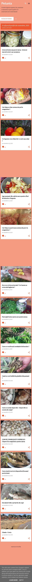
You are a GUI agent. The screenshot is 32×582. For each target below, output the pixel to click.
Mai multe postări (16, 546)
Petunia (6, 3)
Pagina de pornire (6, 18)
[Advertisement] (16, 75)
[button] (29, 58)
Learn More (13, 580)
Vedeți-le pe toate (7, 27)
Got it (21, 580)
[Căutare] (25, 3)
